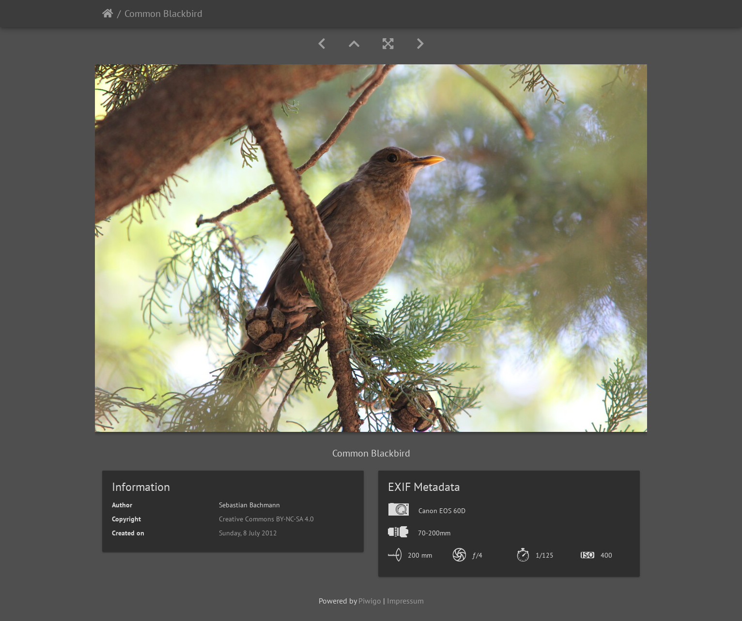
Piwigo (369, 601)
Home (107, 13)
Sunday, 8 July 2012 (248, 533)
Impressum (405, 601)
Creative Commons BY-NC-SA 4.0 (266, 519)
